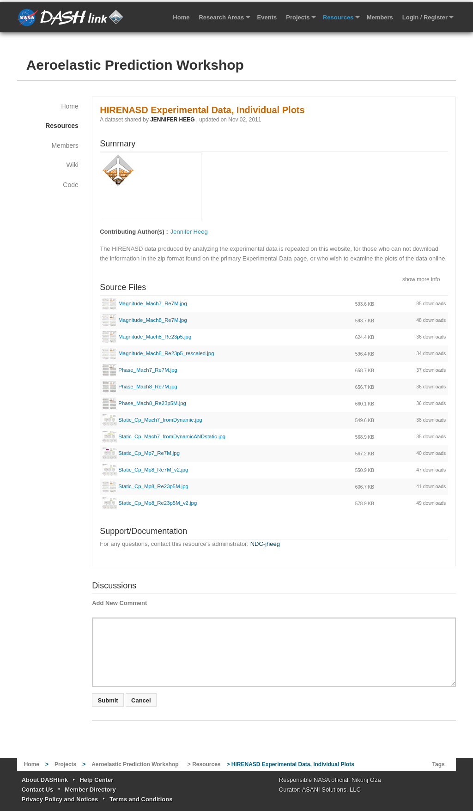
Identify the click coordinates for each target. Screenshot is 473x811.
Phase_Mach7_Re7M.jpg (139, 370)
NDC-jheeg (265, 543)
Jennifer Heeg (189, 231)
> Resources (204, 764)
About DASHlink (45, 779)
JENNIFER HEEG (172, 119)
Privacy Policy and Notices (60, 799)
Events (267, 17)
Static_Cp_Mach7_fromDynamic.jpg (152, 420)
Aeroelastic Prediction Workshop (135, 65)
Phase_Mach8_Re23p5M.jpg (144, 403)
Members (380, 17)
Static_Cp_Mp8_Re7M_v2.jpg (145, 469)
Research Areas (221, 17)
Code (70, 184)
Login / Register (425, 17)
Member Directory (90, 789)
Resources (338, 17)
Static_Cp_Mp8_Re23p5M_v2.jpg (149, 503)
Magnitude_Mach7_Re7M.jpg (144, 303)
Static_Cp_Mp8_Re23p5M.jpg (145, 486)
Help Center (96, 779)
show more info (421, 279)
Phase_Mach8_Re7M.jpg (139, 386)
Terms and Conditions (140, 799)
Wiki (72, 165)
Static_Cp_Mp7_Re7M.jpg (141, 453)
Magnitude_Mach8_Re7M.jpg (144, 320)
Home (181, 17)
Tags (438, 764)
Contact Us (38, 789)
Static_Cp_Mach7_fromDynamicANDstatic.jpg (163, 436)
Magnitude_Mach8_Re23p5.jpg (146, 336)
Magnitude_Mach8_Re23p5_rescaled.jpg (158, 353)
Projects (297, 17)
